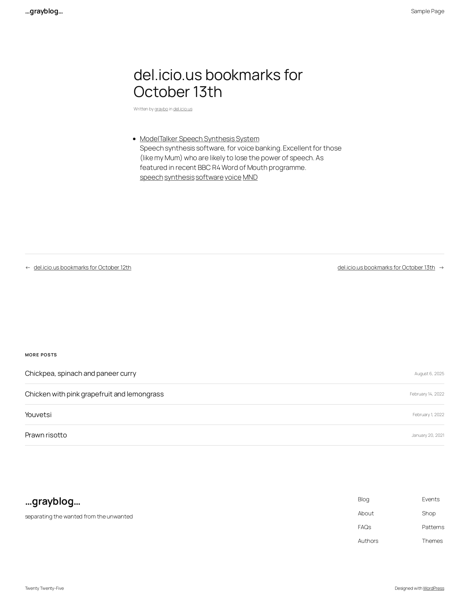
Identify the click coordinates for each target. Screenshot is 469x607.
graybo (161, 109)
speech (151, 177)
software (209, 177)
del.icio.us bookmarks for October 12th (82, 267)
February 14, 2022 (427, 394)
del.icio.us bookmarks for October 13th (386, 267)
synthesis (179, 177)
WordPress (433, 588)
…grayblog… (44, 11)
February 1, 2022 (428, 414)
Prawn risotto (46, 435)
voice (233, 177)
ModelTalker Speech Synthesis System (199, 138)
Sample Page (427, 11)
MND (250, 177)
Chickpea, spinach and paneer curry (81, 373)
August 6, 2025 (429, 373)
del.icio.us (182, 109)
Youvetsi (38, 415)
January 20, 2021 (428, 435)
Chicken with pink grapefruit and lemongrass (94, 394)
